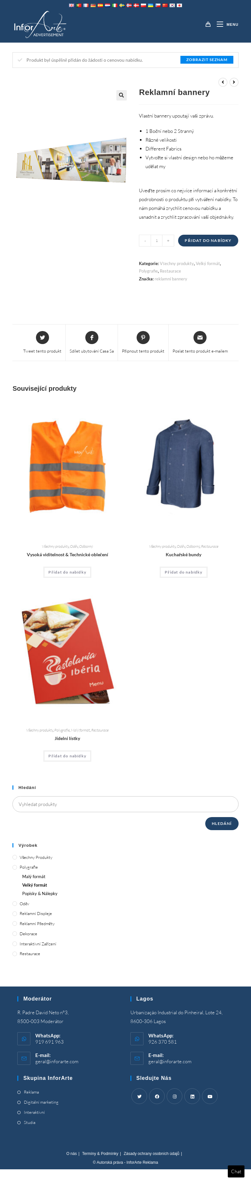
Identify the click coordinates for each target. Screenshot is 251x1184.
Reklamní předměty (37, 923)
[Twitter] (139, 1096)
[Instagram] (174, 1096)
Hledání (222, 823)
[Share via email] (200, 343)
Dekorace (28, 933)
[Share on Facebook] (92, 343)
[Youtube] (210, 1096)
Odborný (86, 546)
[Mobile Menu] (225, 24)
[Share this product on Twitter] (42, 343)
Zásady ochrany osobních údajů (151, 1153)
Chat (236, 1171)
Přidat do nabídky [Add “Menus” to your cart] (67, 755)
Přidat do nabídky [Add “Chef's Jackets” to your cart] (184, 572)
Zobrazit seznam (206, 59)
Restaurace (170, 271)
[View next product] (234, 82)
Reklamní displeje (36, 913)
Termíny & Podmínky (100, 1153)
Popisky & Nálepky (40, 893)
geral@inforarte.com (56, 1061)
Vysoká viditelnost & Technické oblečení (67, 554)
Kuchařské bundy (183, 554)
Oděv (74, 546)
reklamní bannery (171, 278)
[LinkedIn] (192, 1096)
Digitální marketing (41, 1102)
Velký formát (208, 263)
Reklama (31, 1092)
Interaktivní (34, 1112)
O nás (71, 1153)
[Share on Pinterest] (143, 343)
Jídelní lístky (67, 738)
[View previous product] (222, 82)
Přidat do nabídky (208, 240)
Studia (29, 1122)
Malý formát (80, 730)
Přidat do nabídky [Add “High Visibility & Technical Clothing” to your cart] (67, 572)
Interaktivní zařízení (38, 943)
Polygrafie (148, 271)
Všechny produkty (176, 263)
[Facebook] (157, 1096)
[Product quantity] (156, 240)
